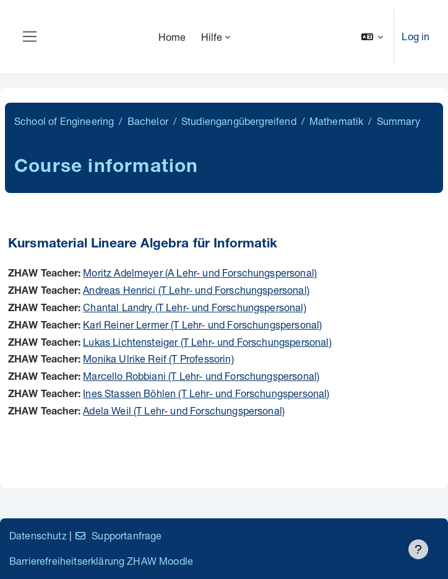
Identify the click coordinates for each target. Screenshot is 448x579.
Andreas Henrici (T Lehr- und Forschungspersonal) (196, 290)
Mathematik (336, 121)
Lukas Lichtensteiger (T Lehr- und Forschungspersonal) (207, 342)
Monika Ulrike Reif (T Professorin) (158, 358)
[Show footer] (418, 549)
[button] (372, 37)
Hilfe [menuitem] (212, 37)
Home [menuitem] (172, 37)
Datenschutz (38, 535)
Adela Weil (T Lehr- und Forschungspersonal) (184, 410)
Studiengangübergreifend (238, 121)
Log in (415, 36)
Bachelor (147, 121)
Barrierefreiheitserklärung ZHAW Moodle (101, 561)
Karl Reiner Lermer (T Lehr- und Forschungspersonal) (202, 324)
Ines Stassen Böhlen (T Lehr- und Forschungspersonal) (206, 393)
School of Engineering (64, 121)
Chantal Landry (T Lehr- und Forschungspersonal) (194, 307)
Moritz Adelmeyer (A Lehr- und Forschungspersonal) (200, 272)
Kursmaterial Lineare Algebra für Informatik (142, 244)
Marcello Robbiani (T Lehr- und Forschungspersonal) (201, 376)
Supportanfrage (118, 535)
